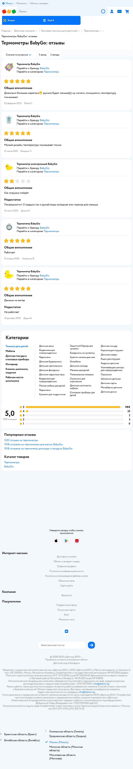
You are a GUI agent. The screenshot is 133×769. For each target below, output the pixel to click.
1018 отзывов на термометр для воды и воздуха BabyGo (38, 448)
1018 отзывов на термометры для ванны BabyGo (33, 444)
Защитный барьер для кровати (81, 347)
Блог (66, 614)
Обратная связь (66, 580)
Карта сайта (66, 585)
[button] (48, 20)
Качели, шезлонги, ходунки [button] (17, 370)
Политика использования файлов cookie (66, 575)
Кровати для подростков (52, 394)
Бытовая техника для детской (59, 30)
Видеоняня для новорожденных (48, 351)
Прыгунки (106, 374)
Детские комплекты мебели (80, 387)
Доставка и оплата (66, 556)
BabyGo (9, 466)
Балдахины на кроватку (82, 353)
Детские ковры (109, 354)
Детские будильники (50, 361)
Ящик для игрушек (110, 359)
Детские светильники (50, 366)
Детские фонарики (49, 370)
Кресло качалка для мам (82, 357)
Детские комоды (79, 366)
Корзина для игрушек (112, 350)
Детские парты (109, 383)
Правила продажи (66, 566)
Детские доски (109, 391)
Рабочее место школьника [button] (14, 379)
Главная (5, 30)
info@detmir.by (101, 683)
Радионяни (45, 357)
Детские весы (46, 346)
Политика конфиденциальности (66, 571)
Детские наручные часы (52, 374)
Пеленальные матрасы (82, 374)
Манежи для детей (79, 370)
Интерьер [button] (12, 364)
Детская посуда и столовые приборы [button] (17, 357)
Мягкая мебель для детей (52, 385)
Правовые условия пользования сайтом (66, 659)
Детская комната (24, 30)
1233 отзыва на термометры (21, 440)
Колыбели (75, 361)
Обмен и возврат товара (66, 561)
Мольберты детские (111, 387)
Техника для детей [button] (17, 346)
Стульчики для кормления (77, 380)
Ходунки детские (110, 363)
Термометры (91, 30)
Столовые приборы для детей (82, 394)
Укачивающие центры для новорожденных (112, 369)
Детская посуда (109, 346)
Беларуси (75, 663)
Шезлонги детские (111, 379)
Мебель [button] (10, 351)
